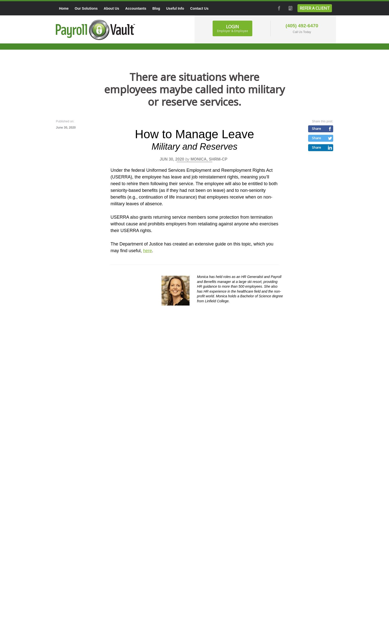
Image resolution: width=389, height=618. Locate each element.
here (147, 250)
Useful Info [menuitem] (175, 8)
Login (232, 28)
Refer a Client (315, 8)
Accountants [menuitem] (135, 8)
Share (316, 128)
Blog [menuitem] (156, 8)
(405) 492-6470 (302, 25)
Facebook (279, 8)
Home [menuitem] (64, 8)
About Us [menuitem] (111, 8)
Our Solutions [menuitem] (86, 8)
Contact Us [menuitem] (199, 8)
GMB (290, 8)
